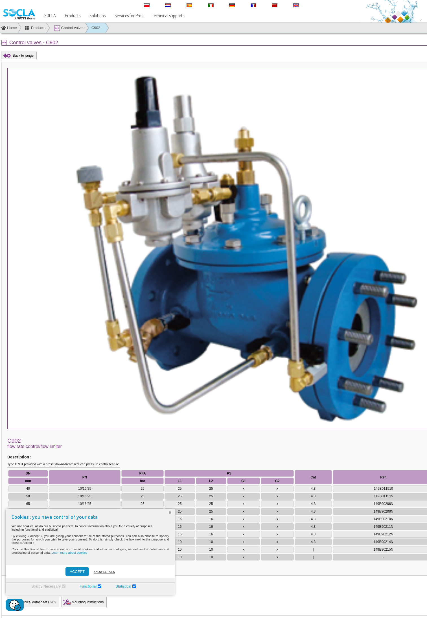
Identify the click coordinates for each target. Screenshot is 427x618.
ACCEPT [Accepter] (77, 572)
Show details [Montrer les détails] (104, 571)
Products (72, 15)
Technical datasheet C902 (36, 602)
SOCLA (50, 15)
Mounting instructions (88, 602)
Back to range (23, 56)
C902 (95, 28)
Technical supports (168, 15)
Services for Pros (129, 15)
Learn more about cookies (69, 552)
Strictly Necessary (46, 586)
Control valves (69, 28)
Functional (88, 586)
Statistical (123, 586)
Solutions (97, 15)
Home (12, 28)
